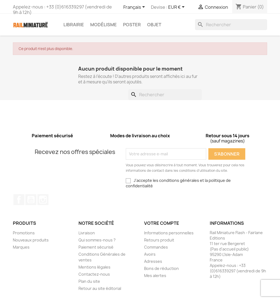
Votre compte (161, 223)
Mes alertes (155, 275)
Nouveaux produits (31, 240)
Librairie (73, 25)
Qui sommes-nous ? (97, 240)
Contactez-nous (94, 274)
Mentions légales (94, 267)
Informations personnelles (169, 232)
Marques (21, 247)
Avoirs (150, 254)
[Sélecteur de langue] (135, 7)
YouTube (30, 199)
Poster (132, 25)
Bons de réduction (161, 268)
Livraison (86, 232)
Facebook (18, 199)
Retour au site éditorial (99, 288)
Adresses (153, 261)
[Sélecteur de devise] (177, 7)
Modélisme (103, 25)
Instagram (42, 199)
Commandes (156, 247)
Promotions (24, 232)
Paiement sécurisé (95, 247)
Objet (154, 25)
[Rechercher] (231, 24)
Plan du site (89, 281)
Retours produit (159, 240)
